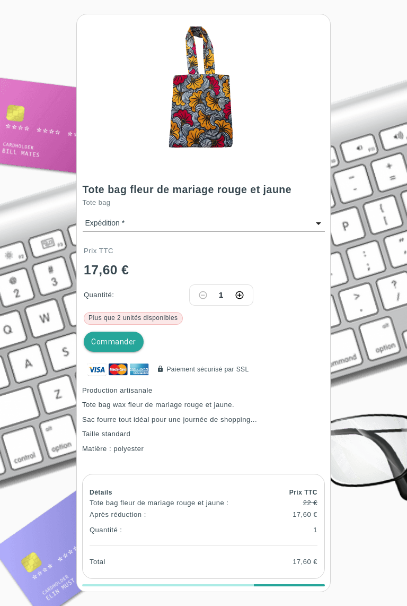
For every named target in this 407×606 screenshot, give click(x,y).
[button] (203, 85)
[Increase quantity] (240, 295)
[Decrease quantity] (203, 295)
